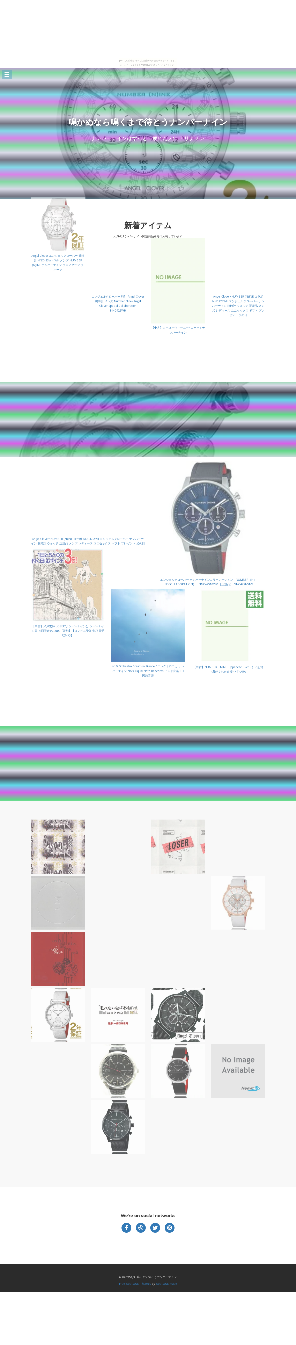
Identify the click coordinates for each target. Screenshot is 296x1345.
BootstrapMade (166, 1284)
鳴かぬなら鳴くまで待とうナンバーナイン (148, 122)
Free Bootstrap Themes (135, 1284)
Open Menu (7, 74)
